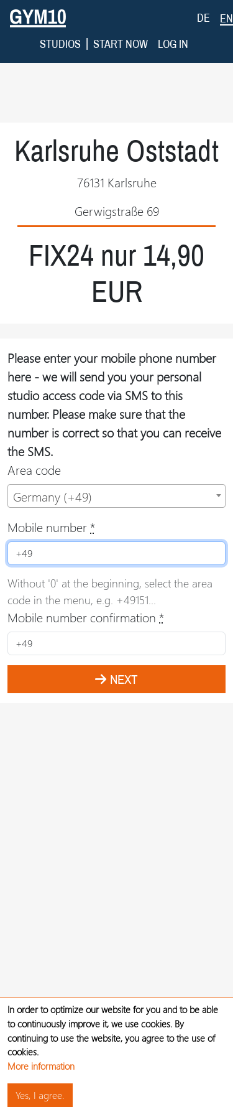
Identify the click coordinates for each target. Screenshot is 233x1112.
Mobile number (51, 492)
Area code (34, 434)
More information (41, 1066)
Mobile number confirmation (85, 582)
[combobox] (116, 461)
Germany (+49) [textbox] (52, 461)
